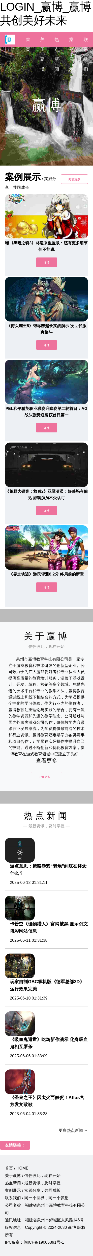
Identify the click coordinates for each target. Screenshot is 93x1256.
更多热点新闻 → (73, 1130)
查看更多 (46, 761)
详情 (47, 262)
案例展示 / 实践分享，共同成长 (33, 1190)
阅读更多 (74, 179)
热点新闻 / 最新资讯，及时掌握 (33, 1183)
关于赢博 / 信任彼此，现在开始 (33, 1175)
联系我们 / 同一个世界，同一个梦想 (36, 1198)
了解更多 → (46, 776)
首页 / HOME (17, 1168)
